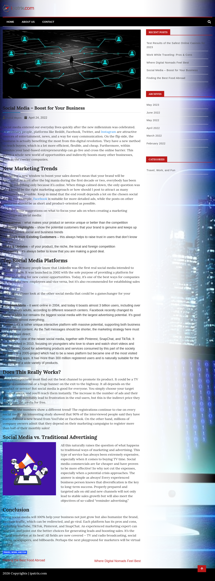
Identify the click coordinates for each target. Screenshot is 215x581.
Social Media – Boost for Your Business (172, 70)
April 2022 (153, 127)
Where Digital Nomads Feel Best (117, 561)
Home (10, 21)
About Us (28, 21)
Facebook (40, 199)
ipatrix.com (38, 573)
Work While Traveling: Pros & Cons (169, 54)
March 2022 (154, 135)
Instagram (108, 132)
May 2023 (153, 104)
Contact (48, 21)
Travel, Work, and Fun (15, 552)
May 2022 (153, 120)
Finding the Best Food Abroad (24, 560)
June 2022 (153, 112)
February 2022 (156, 143)
